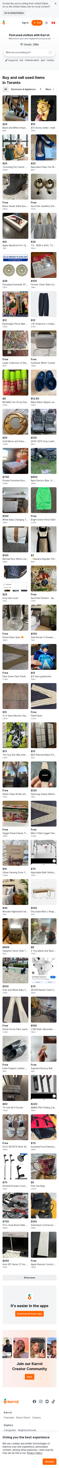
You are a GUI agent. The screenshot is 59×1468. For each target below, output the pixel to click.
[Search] (50, 52)
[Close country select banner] (55, 3)
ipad (43, 60)
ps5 (21, 60)
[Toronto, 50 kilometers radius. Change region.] (29, 44)
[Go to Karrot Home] (11, 1401)
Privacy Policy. (34, 1453)
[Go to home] (4, 22)
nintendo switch (32, 60)
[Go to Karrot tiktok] (53, 1401)
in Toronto (11, 82)
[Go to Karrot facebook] (34, 1401)
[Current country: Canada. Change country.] (53, 23)
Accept (49, 1461)
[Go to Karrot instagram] (41, 1401)
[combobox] (26, 52)
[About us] (46, 23)
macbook (51, 60)
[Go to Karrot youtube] (47, 1401)
